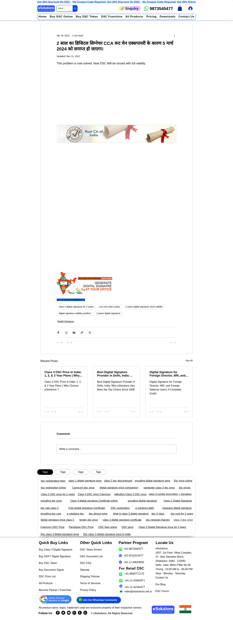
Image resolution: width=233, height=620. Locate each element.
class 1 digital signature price (85, 480)
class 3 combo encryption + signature (170, 494)
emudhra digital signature (142, 500)
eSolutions (100, 613)
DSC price (127, 527)
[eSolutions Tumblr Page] (80, 613)
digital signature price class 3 (57, 519)
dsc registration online (53, 487)
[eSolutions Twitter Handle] (63, 613)
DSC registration (120, 508)
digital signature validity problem (75, 313)
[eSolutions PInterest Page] (74, 613)
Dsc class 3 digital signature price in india (107, 534)
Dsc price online (183, 480)
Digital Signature (65, 321)
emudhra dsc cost (51, 513)
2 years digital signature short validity (144, 306)
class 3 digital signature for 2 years (76, 306)
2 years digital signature (108, 313)
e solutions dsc (75, 513)
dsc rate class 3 (50, 508)
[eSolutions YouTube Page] (69, 613)
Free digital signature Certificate (86, 508)
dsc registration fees (53, 480)
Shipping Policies (90, 576)
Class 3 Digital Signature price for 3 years (162, 527)
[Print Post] (89, 332)
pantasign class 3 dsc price (159, 487)
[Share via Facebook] (58, 332)
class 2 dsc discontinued (118, 480)
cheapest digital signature (177, 508)
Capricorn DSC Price (52, 527)
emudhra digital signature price (152, 480)
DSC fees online (107, 527)
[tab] (45, 472)
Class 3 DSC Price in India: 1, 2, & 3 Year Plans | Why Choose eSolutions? (63, 374)
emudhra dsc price (51, 500)
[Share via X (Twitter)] (66, 332)
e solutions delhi (144, 508)
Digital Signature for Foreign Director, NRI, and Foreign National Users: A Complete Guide (167, 374)
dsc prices (184, 487)
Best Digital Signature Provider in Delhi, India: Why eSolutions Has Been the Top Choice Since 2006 (115, 374)
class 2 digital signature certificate (122, 519)
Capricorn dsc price (83, 487)
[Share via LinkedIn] (74, 332)
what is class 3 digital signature (131, 513)
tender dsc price (88, 519)
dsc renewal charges (158, 519)
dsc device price (98, 513)
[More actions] (174, 36)
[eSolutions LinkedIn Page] (85, 613)
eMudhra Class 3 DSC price (130, 494)
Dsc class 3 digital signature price (60, 534)
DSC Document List (91, 556)
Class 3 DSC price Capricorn (94, 494)
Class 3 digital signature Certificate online (94, 500)
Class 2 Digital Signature (178, 500)
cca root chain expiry (109, 306)
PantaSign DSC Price (81, 527)
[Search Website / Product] (62, 8)
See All (189, 360)
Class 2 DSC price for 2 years (58, 494)
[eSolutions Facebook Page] (58, 613)
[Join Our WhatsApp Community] (99, 600)
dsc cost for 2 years (182, 513)
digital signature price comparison (119, 487)
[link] (180, 8)
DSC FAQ (85, 563)
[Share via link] (81, 332)
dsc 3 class (157, 513)
